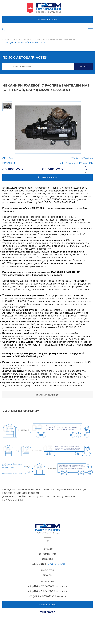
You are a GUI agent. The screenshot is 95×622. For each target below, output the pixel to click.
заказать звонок (49, 19)
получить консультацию (47, 395)
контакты (47, 581)
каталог (47, 549)
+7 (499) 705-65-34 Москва (47, 586)
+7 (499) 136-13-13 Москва (47, 591)
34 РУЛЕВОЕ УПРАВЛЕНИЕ (76, 163)
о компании (47, 554)
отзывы (47, 559)
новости (47, 570)
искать (83, 66)
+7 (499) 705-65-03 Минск (47, 596)
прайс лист (47, 564)
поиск (47, 575)
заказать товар (49, 177)
